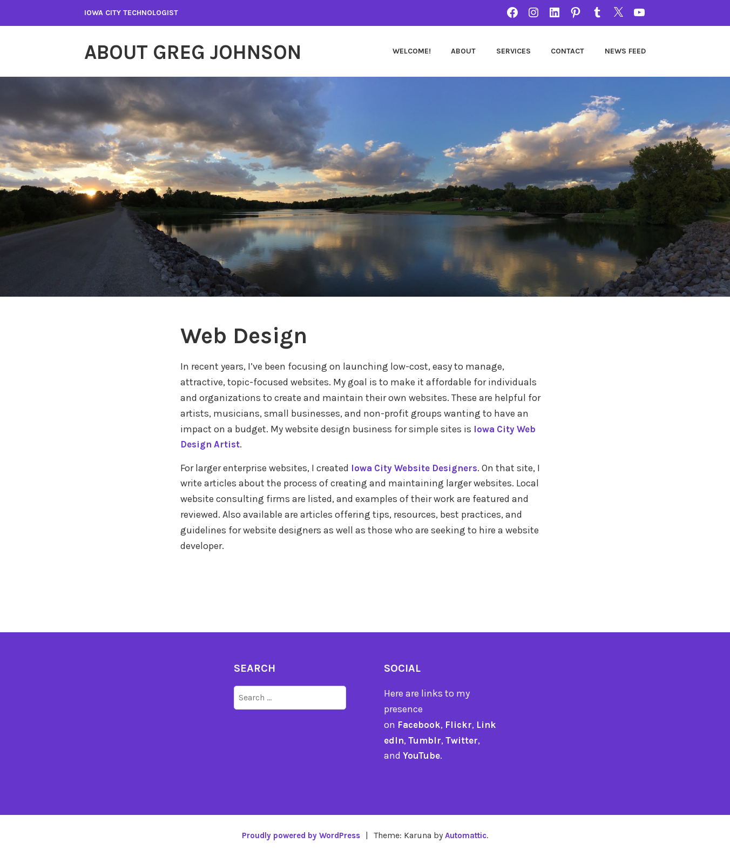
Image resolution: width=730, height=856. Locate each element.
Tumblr (432, 740)
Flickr (460, 725)
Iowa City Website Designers (418, 468)
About (463, 51)
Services (513, 51)
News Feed (625, 51)
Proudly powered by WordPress (298, 835)
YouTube (422, 755)
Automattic (470, 835)
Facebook (419, 725)
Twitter (471, 740)
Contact (567, 51)
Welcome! (412, 51)
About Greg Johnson (207, 51)
